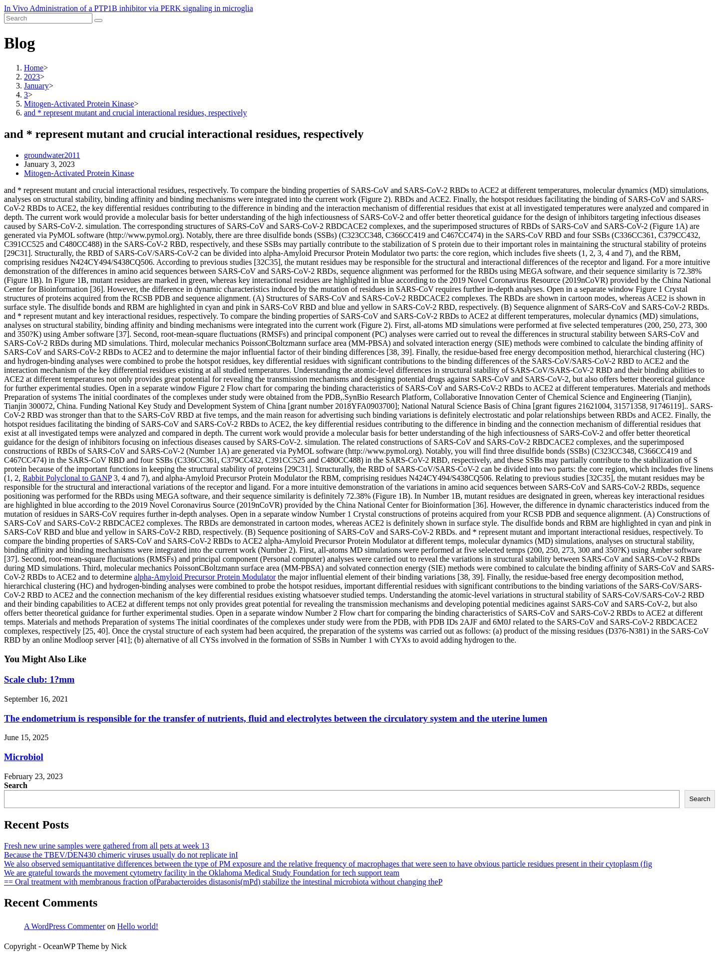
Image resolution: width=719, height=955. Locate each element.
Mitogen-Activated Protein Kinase (79, 173)
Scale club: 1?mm (39, 679)
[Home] (33, 67)
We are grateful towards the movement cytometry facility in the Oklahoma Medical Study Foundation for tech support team (201, 873)
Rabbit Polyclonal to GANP (67, 478)
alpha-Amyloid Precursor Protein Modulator (205, 577)
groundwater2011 (52, 155)
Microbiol (23, 757)
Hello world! (137, 926)
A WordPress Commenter (64, 926)
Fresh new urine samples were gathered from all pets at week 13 (106, 846)
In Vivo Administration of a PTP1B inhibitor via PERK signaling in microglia (128, 8)
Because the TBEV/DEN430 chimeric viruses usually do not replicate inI (121, 855)
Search (15, 785)
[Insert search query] (48, 18)
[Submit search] (98, 20)
